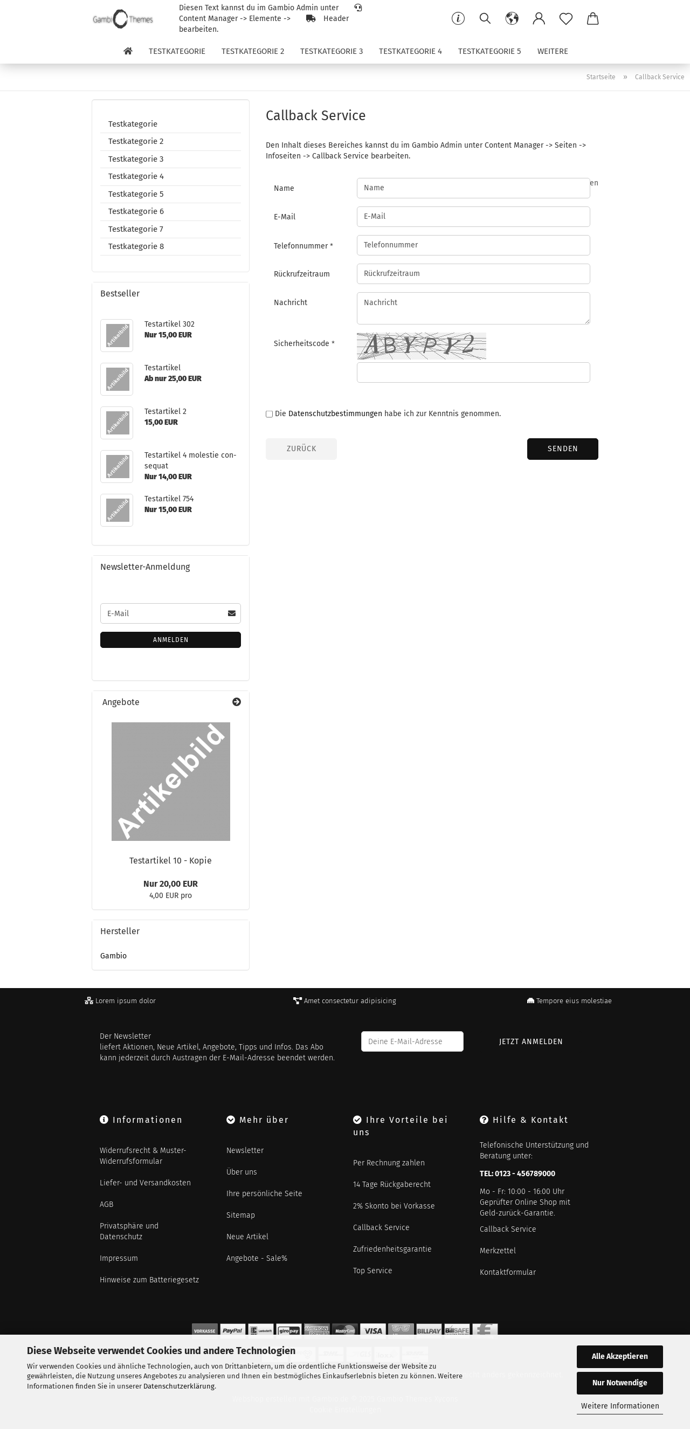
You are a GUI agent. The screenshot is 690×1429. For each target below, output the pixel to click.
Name (284, 188)
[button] (512, 19)
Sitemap (240, 1215)
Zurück (301, 448)
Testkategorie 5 (489, 51)
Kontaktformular (508, 1272)
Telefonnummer (302, 246)
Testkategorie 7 (135, 229)
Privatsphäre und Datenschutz (129, 1231)
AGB (106, 1204)
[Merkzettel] (566, 19)
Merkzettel (498, 1250)
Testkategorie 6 (136, 211)
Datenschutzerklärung (179, 1386)
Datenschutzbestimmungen (335, 413)
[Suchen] (485, 19)
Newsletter (245, 1150)
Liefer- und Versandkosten (145, 1183)
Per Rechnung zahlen (389, 1163)
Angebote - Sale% (256, 1258)
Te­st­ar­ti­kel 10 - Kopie (170, 860)
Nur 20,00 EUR (170, 884)
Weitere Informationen (620, 1406)
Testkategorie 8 (136, 246)
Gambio (113, 956)
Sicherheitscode (303, 343)
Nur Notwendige (619, 1382)
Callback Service (381, 1227)
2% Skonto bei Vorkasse (394, 1206)
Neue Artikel (247, 1236)
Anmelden (171, 640)
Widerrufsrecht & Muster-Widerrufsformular (143, 1156)
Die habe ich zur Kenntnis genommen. (388, 413)
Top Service (372, 1270)
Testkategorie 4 (410, 51)
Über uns (241, 1172)
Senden (563, 448)
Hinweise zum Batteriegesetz (149, 1280)
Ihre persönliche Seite (264, 1193)
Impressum (119, 1258)
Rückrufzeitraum (302, 274)
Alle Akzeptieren (620, 1356)
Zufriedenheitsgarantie (392, 1249)
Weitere (552, 51)
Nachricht (290, 302)
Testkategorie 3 (331, 51)
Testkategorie (177, 51)
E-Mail (284, 217)
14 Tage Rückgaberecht (392, 1184)
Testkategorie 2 (253, 51)
